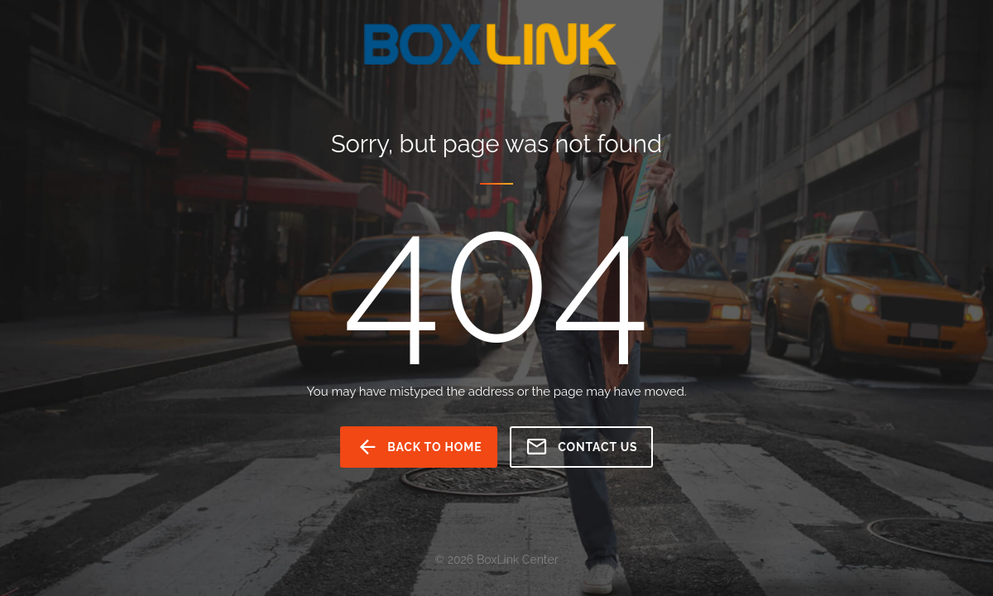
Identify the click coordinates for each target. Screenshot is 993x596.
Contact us (581, 447)
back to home (419, 447)
